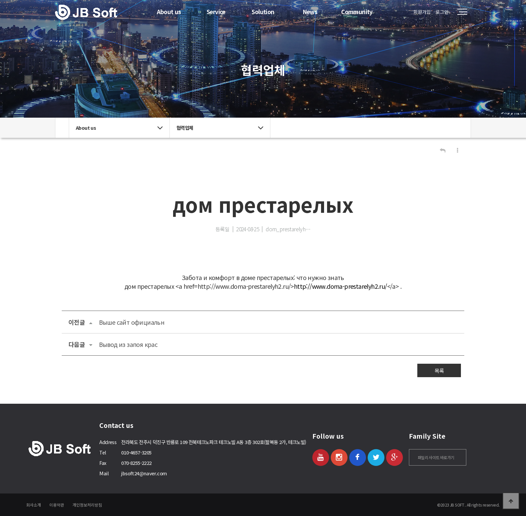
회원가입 (422, 11)
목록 (439, 370)
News (310, 11)
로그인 (442, 11)
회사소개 (33, 505)
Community (357, 11)
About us (169, 11)
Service (216, 11)
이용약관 (56, 505)
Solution (263, 11)
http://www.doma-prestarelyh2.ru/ (340, 286)
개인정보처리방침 (87, 505)
